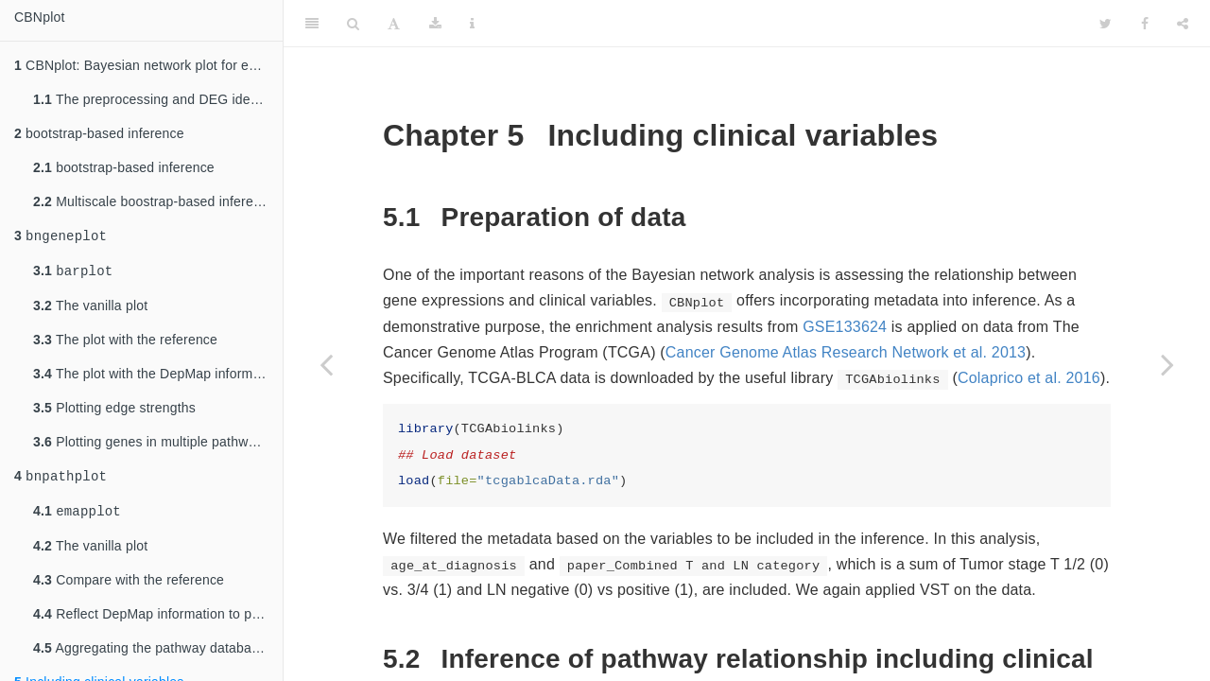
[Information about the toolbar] (472, 23)
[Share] (1182, 23)
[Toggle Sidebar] (312, 23)
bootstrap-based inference (99, 133)
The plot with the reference (125, 343)
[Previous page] (326, 364)
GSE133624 (845, 327)
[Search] (353, 23)
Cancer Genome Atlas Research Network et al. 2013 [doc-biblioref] (846, 352)
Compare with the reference (128, 587)
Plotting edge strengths (114, 411)
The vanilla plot (90, 309)
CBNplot (39, 17)
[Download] (435, 23)
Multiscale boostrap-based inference (154, 201)
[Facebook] (1145, 23)
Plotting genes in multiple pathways (151, 445)
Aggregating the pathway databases (152, 655)
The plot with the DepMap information (158, 377)
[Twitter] (1105, 23)
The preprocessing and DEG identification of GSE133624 (158, 99)
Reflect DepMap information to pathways (158, 621)
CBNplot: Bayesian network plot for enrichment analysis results (148, 65)
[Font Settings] (393, 23)
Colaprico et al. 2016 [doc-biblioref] (1029, 378)
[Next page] (1167, 364)
